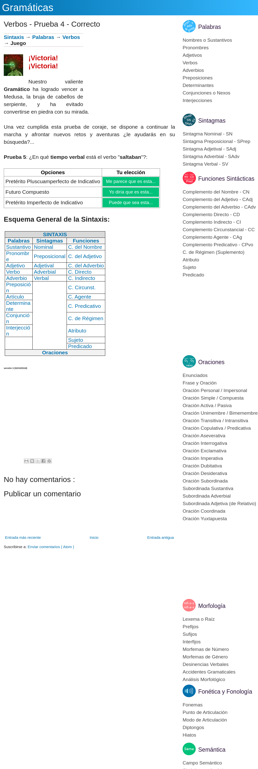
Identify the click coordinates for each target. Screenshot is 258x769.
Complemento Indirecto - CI (212, 222)
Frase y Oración (200, 383)
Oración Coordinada (204, 511)
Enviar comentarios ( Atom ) (51, 547)
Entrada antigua (160, 537)
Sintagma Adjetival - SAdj (209, 149)
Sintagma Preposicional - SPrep (216, 141)
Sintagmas (212, 120)
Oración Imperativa (203, 458)
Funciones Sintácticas (226, 178)
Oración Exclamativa (204, 450)
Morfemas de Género (205, 656)
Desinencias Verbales (206, 664)
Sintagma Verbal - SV (205, 164)
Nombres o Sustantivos (207, 40)
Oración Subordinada (205, 481)
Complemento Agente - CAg (212, 237)
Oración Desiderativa (205, 473)
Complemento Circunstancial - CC (219, 229)
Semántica (212, 749)
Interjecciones (197, 100)
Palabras (43, 37)
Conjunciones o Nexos (206, 92)
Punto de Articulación (205, 712)
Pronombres (196, 47)
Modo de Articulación (205, 720)
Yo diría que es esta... (130, 192)
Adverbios (193, 70)
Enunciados (195, 375)
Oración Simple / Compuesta (213, 398)
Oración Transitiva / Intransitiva (215, 420)
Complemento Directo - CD (211, 214)
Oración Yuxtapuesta (205, 518)
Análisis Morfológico (204, 679)
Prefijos (190, 626)
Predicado (193, 274)
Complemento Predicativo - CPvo (218, 244)
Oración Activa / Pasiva (207, 405)
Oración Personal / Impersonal (215, 390)
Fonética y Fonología (225, 691)
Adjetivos (192, 55)
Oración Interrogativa (205, 443)
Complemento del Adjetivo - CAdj (218, 199)
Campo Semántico (202, 762)
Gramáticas (28, 7)
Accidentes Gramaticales (209, 672)
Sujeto (189, 267)
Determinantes (198, 85)
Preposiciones (198, 77)
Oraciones (211, 362)
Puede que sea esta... (130, 202)
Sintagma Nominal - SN (208, 133)
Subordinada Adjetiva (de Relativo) (219, 503)
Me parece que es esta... (131, 181)
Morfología (212, 606)
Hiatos (189, 735)
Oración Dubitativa (202, 465)
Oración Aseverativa (204, 435)
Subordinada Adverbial (207, 496)
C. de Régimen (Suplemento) (213, 252)
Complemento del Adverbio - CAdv (219, 207)
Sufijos (190, 634)
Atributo (191, 259)
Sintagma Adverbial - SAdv (211, 156)
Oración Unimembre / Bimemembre (220, 413)
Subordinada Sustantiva (208, 488)
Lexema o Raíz (199, 619)
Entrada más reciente (23, 537)
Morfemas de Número (206, 649)
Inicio (94, 537)
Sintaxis (14, 37)
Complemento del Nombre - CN (216, 192)
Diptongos (193, 727)
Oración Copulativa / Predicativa (217, 428)
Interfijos (192, 641)
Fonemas (192, 704)
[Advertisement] (129, 68)
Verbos (71, 37)
